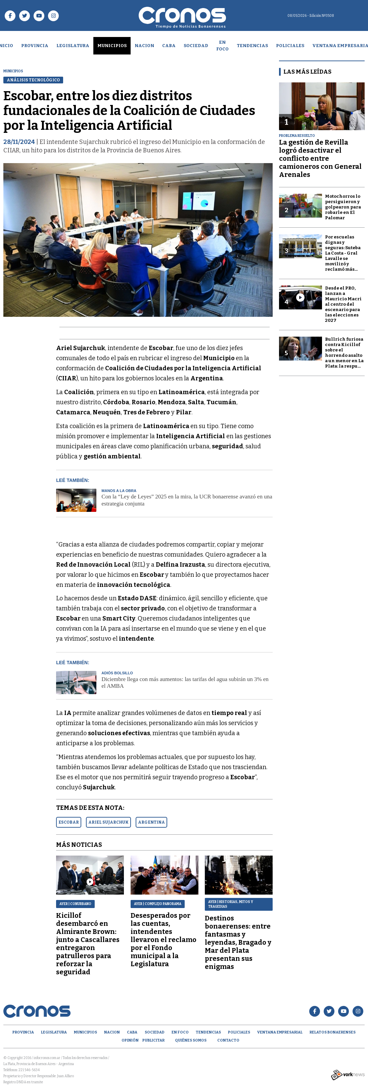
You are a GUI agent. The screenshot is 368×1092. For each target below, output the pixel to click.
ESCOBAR (68, 822)
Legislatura (72, 45)
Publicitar (153, 1040)
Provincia (34, 45)
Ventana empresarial (280, 1032)
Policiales (290, 45)
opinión (130, 1040)
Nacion (144, 45)
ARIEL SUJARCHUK (108, 822)
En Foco (222, 45)
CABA (169, 45)
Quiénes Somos (190, 1040)
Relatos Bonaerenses (333, 1032)
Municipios (112, 45)
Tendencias (252, 45)
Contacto (228, 1040)
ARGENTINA (151, 822)
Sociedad (196, 45)
